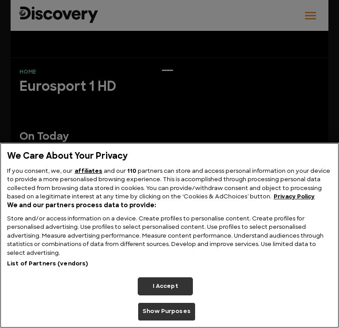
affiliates (88, 171)
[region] (169, 235)
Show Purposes (167, 311)
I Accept (165, 286)
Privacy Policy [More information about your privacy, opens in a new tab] (294, 197)
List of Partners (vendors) (47, 264)
